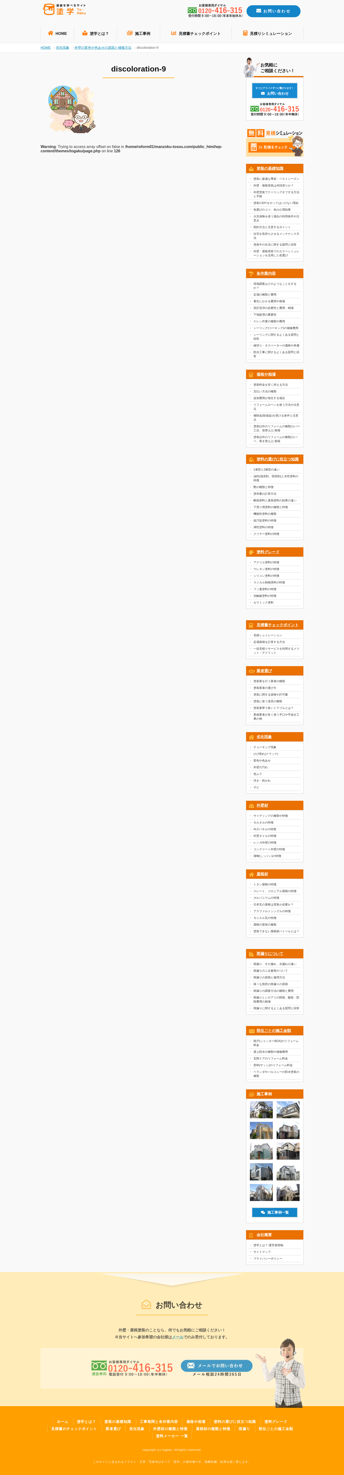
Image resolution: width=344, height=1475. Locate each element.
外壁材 (262, 807)
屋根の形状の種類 (264, 926)
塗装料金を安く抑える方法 (270, 386)
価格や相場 (266, 376)
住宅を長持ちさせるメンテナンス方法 (276, 237)
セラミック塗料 (263, 604)
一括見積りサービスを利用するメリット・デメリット (276, 652)
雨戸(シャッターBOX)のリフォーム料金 (276, 1044)
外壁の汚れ (260, 768)
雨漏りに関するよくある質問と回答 (276, 1009)
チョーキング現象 (264, 748)
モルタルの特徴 (263, 824)
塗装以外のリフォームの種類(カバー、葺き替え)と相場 (275, 440)
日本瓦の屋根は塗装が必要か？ (273, 906)
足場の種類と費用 (264, 296)
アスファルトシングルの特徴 (272, 912)
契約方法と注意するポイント (272, 228)
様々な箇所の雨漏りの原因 (270, 985)
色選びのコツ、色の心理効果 (272, 211)
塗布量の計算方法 (264, 495)
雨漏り (244, 1429)
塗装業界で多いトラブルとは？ (273, 709)
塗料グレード (268, 553)
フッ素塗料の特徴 (264, 590)
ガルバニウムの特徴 (266, 899)
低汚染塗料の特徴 (264, 522)
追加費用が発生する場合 (269, 399)
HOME (57, 33)
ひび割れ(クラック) (265, 755)
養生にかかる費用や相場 (269, 302)
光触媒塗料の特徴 (264, 597)
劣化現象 (264, 738)
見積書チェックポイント (196, 33)
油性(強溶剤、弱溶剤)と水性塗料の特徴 (275, 479)
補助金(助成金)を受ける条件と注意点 (275, 419)
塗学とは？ (95, 33)
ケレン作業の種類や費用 (269, 322)
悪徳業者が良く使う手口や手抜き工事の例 (276, 718)
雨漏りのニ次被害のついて (270, 972)
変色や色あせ (262, 762)
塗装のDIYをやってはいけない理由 (275, 204)
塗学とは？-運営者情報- (268, 1246)
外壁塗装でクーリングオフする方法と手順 (276, 195)
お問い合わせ (273, 10)
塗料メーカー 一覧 (172, 1436)
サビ (256, 788)
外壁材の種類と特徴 (170, 1429)
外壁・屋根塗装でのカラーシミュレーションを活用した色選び (276, 254)
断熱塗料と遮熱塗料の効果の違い (274, 502)
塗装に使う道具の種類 (267, 702)
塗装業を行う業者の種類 (269, 682)
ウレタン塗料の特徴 (266, 570)
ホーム (62, 1422)
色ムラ (257, 775)
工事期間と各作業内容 (159, 1422)
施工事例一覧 (275, 1214)
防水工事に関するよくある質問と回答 (276, 355)
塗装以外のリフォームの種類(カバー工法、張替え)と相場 (276, 429)
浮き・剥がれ (262, 782)
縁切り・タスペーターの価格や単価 (276, 347)
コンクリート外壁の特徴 (269, 850)
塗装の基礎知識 (270, 170)
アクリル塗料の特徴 (266, 563)
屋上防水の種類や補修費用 (270, 1053)
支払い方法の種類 (264, 393)
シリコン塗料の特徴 (266, 577)
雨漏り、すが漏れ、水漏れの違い (274, 965)
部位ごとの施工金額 (274, 1032)
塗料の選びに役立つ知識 (278, 461)
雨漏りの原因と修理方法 (269, 979)
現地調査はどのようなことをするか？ (274, 287)
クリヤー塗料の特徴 (266, 535)
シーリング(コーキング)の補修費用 (275, 329)
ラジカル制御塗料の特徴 (269, 584)
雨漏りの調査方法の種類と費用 (273, 992)
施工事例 (138, 33)
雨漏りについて (270, 955)
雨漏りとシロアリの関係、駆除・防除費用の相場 (276, 1001)
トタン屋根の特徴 (264, 886)
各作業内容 (266, 275)
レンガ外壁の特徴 (264, 844)
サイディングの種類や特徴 (270, 817)
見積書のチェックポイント (74, 1429)
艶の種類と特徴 (263, 488)
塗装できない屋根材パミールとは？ (276, 932)
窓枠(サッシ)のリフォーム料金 (273, 1066)
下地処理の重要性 (264, 316)
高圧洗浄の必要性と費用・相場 (273, 309)
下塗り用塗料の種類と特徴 (270, 508)
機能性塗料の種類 (264, 515)
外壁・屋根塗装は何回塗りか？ (273, 187)
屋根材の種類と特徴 (213, 1429)
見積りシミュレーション (267, 33)
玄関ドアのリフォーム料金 (270, 1060)
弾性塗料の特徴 (263, 528)
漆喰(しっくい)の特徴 (267, 857)
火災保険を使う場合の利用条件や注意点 (276, 220)
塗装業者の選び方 (264, 689)
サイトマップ (262, 1253)
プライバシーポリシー (267, 1260)
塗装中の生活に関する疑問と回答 (274, 246)
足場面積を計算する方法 (269, 643)
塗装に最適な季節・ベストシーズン (276, 180)
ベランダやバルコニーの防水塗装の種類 (276, 1075)
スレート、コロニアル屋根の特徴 (274, 892)
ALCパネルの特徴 (264, 830)
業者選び (264, 672)
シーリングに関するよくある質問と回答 (276, 338)
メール (177, 1341)
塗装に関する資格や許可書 (270, 696)
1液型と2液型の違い (266, 471)
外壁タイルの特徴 (264, 837)
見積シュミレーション (267, 636)
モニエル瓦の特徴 (264, 919)
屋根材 (262, 875)
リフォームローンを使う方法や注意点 (276, 408)
